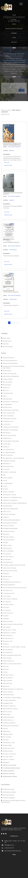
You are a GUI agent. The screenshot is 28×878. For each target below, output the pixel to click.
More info (6, 162)
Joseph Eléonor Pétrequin (9, 568)
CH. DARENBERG (7, 404)
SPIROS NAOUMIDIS (8, 717)
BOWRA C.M (6, 387)
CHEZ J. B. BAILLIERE (9, 413)
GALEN (5, 486)
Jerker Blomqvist (7, 548)
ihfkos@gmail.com (9, 845)
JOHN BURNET (7, 559)
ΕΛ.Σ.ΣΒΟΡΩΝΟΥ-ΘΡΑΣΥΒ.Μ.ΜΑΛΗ (11, 768)
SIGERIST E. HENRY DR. (9, 706)
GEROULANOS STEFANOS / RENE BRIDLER (15, 503)
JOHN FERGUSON (8, 562)
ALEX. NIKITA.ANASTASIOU (10, 360)
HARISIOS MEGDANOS (9, 514)
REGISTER (14, 42)
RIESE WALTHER (7, 683)
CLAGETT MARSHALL (8, 416)
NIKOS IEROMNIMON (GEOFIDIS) (12, 655)
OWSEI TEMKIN (7, 658)
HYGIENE (5, 542)
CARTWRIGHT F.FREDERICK (10, 401)
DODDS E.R (6, 447)
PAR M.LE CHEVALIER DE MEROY (12, 663)
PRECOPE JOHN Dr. (8, 675)
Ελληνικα (14, 33)
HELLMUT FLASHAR (8, 525)
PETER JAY (6, 669)
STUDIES (14, 19)
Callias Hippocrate (7, 399)
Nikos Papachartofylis (8, 795)
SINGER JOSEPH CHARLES (10, 709)
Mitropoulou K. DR (7, 641)
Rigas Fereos (6, 686)
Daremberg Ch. (7, 432)
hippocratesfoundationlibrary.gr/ (12, 850)
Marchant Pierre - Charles (9, 630)
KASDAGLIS (6, 573)
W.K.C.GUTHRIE (7, 737)
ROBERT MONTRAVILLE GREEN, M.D (13, 689)
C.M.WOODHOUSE (8, 393)
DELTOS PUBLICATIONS (9, 435)
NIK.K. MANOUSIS (7, 652)
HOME (14, 15)
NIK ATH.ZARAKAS (8, 649)
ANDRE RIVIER (7, 370)
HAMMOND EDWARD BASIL (10, 509)
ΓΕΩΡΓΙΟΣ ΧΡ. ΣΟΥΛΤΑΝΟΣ (9, 765)
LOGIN (14, 37)
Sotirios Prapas (6, 714)
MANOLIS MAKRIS (8, 621)
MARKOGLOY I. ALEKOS (9, 632)
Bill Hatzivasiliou (7, 385)
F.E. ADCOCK (6, 469)
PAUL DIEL (6, 666)
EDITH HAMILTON (8, 455)
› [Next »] (16, 322)
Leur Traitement (7, 601)
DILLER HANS (6, 444)
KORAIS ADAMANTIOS (9, 585)
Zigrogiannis (6, 762)
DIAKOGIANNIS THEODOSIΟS (11, 441)
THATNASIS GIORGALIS (9, 723)
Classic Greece (6, 338)
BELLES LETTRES (7, 382)
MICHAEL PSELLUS (8, 638)
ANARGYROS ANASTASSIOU (10, 363)
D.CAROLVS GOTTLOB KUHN (10, 427)
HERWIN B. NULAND (8, 531)
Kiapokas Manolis (7, 576)
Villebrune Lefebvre (8, 734)
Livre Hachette (7, 610)
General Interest (13, 249)
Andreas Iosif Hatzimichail (9, 373)
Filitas (4, 475)
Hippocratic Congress (8, 537)
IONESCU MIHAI (7, 545)
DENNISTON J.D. (7, 438)
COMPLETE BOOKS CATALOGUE (14, 28)
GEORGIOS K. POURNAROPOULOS (12, 497)
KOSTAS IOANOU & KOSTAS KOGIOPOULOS (14, 587)
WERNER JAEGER (8, 751)
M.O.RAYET (6, 616)
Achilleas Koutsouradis (8, 789)
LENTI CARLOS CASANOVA (14, 146)
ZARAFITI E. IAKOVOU (9, 759)
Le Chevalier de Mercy (8, 593)
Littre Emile (6, 607)
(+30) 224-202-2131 (9, 848)
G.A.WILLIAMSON (7, 477)
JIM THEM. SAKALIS (8, 556)
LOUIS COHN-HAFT (8, 613)
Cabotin (5, 396)
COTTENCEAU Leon (8, 421)
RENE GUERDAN (7, 680)
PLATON (5, 672)
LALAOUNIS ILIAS (7, 590)
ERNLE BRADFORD (8, 466)
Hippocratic (11, 150)
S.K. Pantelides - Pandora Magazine (12, 697)
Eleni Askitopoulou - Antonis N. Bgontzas (13, 458)
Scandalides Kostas (8, 703)
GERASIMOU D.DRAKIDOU (10, 500)
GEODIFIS (5, 489)
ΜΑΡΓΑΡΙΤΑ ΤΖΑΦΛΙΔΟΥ (9, 773)
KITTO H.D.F (6, 579)
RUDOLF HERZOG (8, 692)
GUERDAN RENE (7, 506)
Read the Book (8, 165)
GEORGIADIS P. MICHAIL (9, 494)
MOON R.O (6, 644)
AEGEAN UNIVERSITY (8, 357)
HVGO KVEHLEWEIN (8, 539)
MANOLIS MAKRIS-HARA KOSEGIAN (12, 624)
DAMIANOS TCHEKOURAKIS (10, 430)
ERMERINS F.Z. (7, 463)
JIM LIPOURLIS (7, 554)
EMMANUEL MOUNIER (9, 461)
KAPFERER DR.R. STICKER (10, 570)
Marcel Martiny (7, 627)
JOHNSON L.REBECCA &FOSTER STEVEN (14, 565)
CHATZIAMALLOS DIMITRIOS (11, 410)
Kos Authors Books (8, 346)
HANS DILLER (6, 511)
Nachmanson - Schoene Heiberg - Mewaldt (14, 647)
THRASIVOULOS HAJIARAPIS (11, 725)
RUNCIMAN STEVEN (8, 694)
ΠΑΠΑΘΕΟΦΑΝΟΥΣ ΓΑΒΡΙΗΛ (10, 776)
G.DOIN (5, 480)
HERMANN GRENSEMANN (10, 528)
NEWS (14, 24)
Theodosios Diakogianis (9, 797)
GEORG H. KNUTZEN (8, 492)
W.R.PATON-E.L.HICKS (9, 742)
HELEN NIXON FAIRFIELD (10, 523)
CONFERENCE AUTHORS (9, 418)
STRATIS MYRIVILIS (8, 720)
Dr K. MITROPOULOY (8, 449)
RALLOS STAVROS (8, 678)
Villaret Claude (6, 731)
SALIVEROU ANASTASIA (9, 700)
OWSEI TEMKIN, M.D (8, 661)
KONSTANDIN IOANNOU (9, 792)
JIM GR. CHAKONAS (8, 551)
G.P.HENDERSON (7, 483)
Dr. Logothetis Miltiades (9, 452)
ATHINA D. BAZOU (8, 379)
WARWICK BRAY (7, 745)
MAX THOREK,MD (7, 635)
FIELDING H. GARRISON (9, 472)
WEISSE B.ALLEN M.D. (9, 748)
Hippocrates (6, 534)
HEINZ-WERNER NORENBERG (11, 520)
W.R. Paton (6, 740)
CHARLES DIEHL (7, 407)
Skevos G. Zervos (7, 711)
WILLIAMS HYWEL (8, 756)
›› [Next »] (18, 322)
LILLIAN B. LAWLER (8, 604)
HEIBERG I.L (6, 517)
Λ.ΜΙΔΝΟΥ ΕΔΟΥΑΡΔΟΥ (8, 771)
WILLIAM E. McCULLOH (9, 754)
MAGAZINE (6, 618)
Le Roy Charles (7, 596)
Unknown (5, 728)
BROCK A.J (6, 390)
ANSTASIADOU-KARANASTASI (11, 376)
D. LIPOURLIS (6, 424)
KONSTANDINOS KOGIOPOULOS (12, 582)
